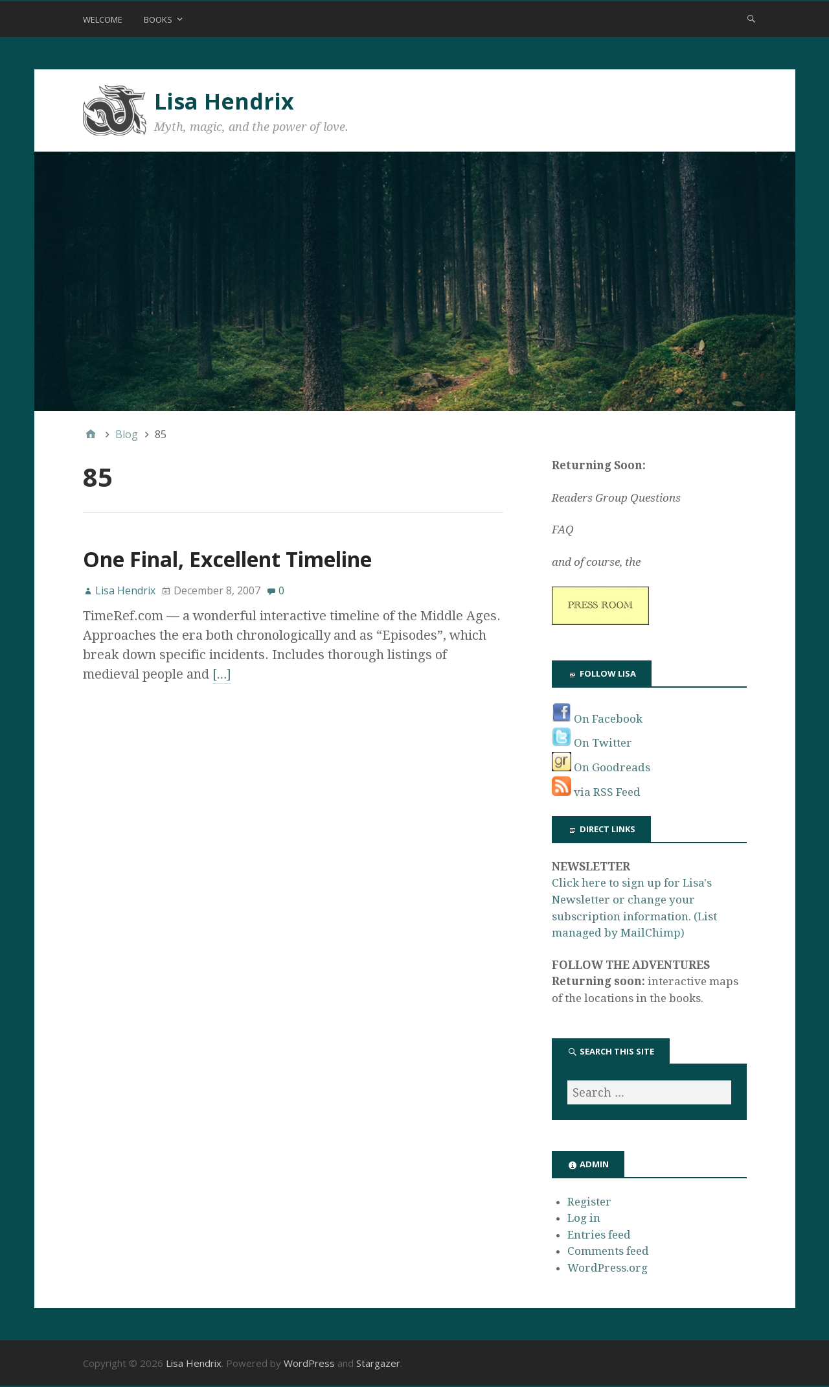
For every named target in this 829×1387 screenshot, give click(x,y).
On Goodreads (601, 767)
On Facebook (597, 718)
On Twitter (592, 742)
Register (589, 1201)
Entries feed (599, 1234)
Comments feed (608, 1250)
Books (158, 19)
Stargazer (378, 1363)
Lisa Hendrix (224, 101)
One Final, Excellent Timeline (227, 559)
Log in (583, 1217)
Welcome (102, 19)
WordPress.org (607, 1267)
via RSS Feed (596, 792)
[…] (222, 674)
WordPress (309, 1363)
